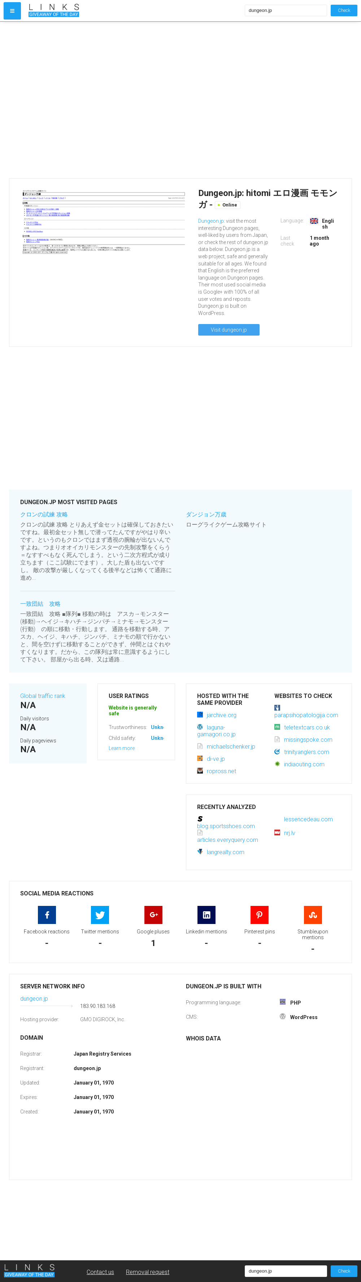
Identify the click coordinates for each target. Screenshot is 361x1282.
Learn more (122, 748)
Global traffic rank (42, 696)
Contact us (100, 1272)
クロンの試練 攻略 (44, 514)
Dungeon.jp (211, 221)
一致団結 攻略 (40, 603)
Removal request (147, 1272)
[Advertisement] (73, 100)
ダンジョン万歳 (206, 514)
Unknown (162, 727)
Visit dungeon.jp (229, 330)
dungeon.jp (34, 998)
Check (344, 10)
